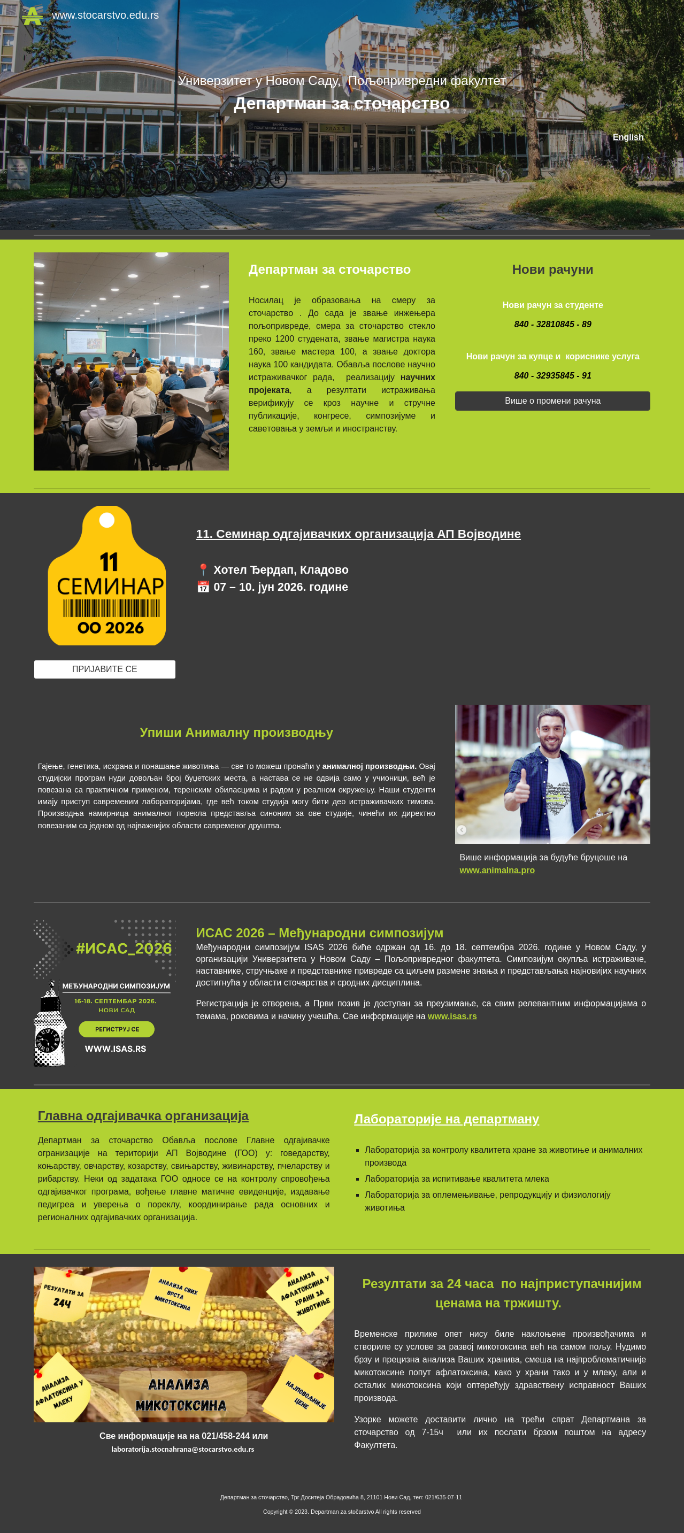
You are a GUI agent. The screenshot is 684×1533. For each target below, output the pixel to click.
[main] (342, 94)
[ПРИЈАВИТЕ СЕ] (104, 669)
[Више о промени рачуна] (553, 401)
